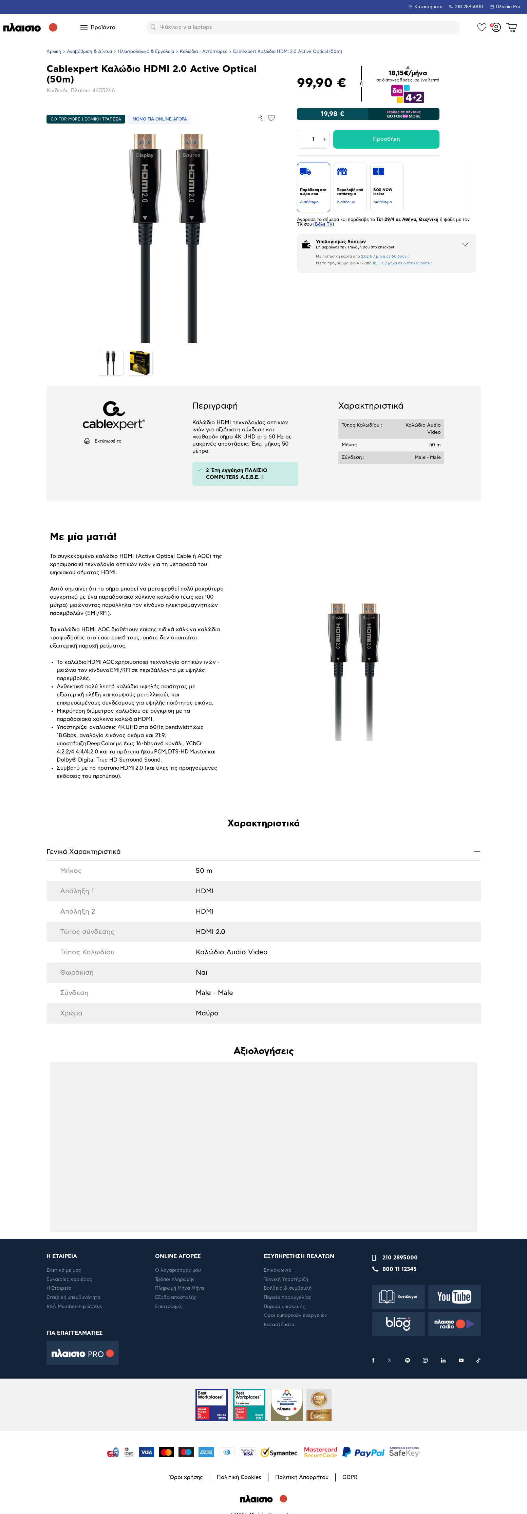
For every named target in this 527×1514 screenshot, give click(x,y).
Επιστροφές (169, 1306)
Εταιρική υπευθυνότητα (73, 1297)
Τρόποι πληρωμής (175, 1279)
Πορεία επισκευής (284, 1306)
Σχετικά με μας (63, 1270)
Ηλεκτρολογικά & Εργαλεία (146, 52)
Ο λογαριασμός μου (178, 1270)
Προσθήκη (386, 139)
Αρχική (53, 52)
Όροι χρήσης (186, 1477)
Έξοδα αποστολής (175, 1297)
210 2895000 (400, 1257)
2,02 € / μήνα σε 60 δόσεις (385, 256)
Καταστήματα (428, 7)
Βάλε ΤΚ (324, 224)
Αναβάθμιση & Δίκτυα (89, 52)
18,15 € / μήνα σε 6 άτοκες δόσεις (403, 263)
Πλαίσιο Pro (508, 7)
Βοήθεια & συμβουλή (288, 1288)
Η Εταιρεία (58, 1288)
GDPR (349, 1477)
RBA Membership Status (74, 1306)
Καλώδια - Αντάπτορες (203, 52)
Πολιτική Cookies (239, 1477)
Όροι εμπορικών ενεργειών (295, 1315)
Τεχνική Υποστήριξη (286, 1279)
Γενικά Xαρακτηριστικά (263, 851)
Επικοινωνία (277, 1270)
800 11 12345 (399, 1269)
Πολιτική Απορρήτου (301, 1477)
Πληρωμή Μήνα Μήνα (179, 1288)
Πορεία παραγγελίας (288, 1297)
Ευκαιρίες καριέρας (69, 1279)
